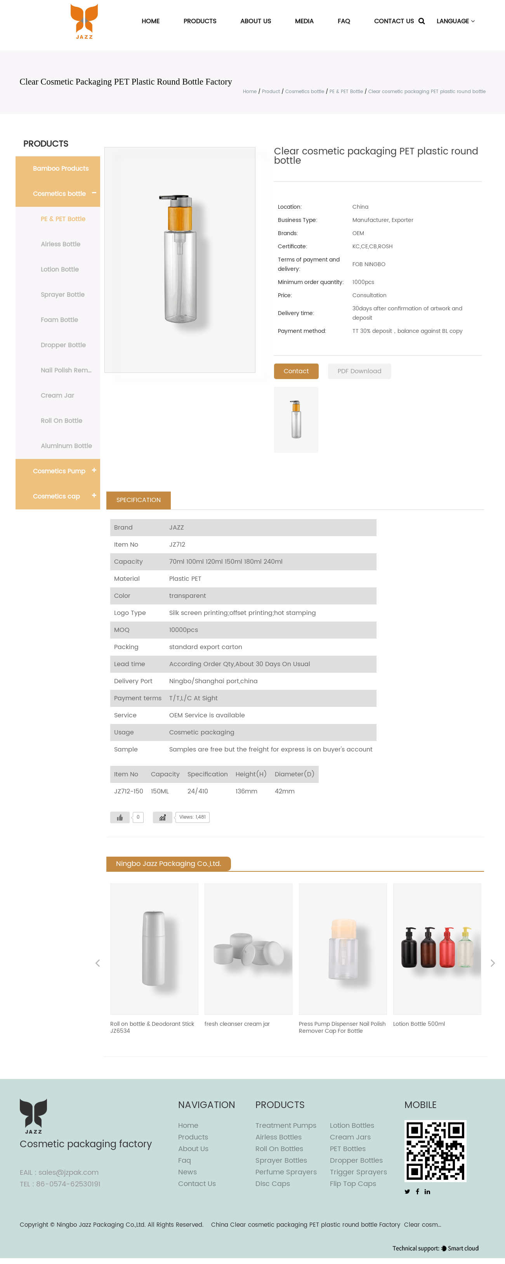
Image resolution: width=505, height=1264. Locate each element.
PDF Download (360, 371)
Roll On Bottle (61, 421)
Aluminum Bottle (66, 446)
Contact (296, 371)
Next (493, 964)
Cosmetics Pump (59, 471)
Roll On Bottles (279, 1149)
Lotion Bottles (352, 1126)
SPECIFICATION (138, 500)
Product (271, 91)
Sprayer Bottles (281, 1161)
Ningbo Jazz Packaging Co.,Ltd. (101, 1225)
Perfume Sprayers (286, 1172)
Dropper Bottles (356, 1161)
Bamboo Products (61, 169)
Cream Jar (57, 396)
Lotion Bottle (60, 270)
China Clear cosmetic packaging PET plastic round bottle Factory (305, 1225)
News (187, 1172)
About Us (255, 21)
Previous (97, 964)
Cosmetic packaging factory (86, 1145)
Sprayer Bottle (63, 295)
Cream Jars (350, 1137)
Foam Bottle (59, 320)
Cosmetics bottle (304, 91)
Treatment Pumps (285, 1126)
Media (304, 21)
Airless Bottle (60, 244)
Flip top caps (353, 1184)
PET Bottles (348, 1149)
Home (151, 21)
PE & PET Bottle (346, 91)
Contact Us (394, 21)
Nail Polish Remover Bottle (70, 370)
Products (200, 21)
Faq (184, 1161)
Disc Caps (272, 1184)
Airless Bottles (278, 1137)
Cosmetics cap (56, 497)
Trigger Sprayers (358, 1172)
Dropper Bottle (63, 345)
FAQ (344, 21)
